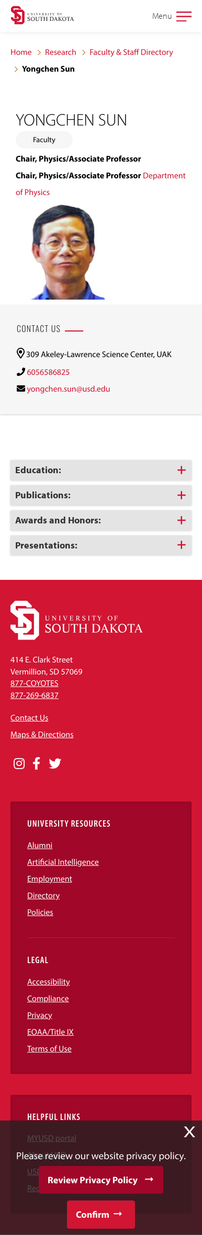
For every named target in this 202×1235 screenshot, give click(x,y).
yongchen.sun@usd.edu (68, 389)
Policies (40, 912)
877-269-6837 (34, 695)
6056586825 (48, 372)
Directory (43, 895)
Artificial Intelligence (63, 862)
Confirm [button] (92, 1214)
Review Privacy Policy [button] (93, 1180)
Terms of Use (49, 1049)
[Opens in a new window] (19, 763)
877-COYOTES (34, 683)
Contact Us (29, 718)
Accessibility (48, 982)
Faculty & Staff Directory (131, 52)
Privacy (39, 1015)
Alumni (39, 845)
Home (21, 52)
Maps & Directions (41, 734)
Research (60, 52)
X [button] (189, 1132)
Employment (49, 879)
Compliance (48, 998)
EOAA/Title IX (50, 1032)
